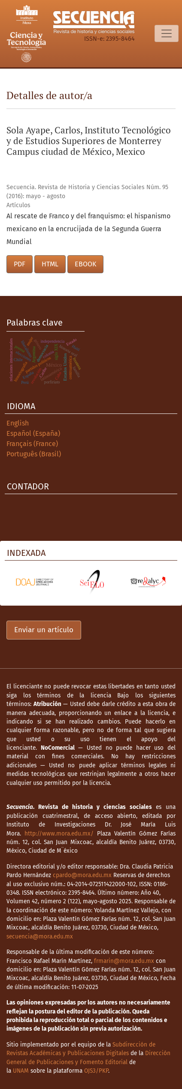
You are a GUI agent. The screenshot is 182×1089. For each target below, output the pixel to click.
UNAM (21, 1070)
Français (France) (32, 444)
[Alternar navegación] (167, 33)
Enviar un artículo (43, 629)
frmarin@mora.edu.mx (124, 961)
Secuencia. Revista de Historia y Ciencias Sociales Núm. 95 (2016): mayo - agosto (87, 192)
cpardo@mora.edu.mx (82, 875)
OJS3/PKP (96, 1070)
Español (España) (33, 433)
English (17, 423)
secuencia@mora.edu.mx (39, 936)
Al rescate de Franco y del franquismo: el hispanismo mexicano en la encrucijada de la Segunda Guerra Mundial (88, 229)
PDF (19, 264)
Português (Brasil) (33, 454)
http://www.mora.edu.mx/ (59, 833)
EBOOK (85, 264)
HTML (50, 264)
